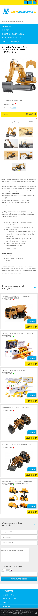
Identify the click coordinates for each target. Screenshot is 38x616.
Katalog (4, 21)
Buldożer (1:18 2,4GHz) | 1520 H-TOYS (16, 407)
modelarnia (19, 11)
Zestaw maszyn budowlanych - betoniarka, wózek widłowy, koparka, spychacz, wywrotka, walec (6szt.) (18, 483)
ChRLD (14, 108)
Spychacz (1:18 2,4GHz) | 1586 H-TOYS (16, 444)
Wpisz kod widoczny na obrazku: (12, 566)
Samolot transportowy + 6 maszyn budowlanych (15, 371)
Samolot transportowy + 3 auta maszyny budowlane (17, 334)
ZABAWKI (12, 21)
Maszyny (20, 21)
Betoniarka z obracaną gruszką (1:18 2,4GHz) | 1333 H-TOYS (16, 297)
